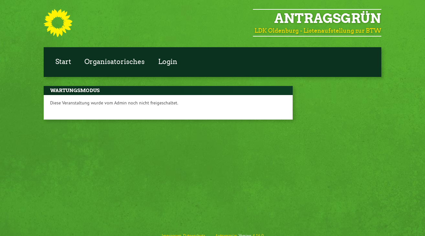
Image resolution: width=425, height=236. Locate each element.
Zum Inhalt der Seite (24, 15)
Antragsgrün (327, 18)
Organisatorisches (114, 62)
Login (167, 62)
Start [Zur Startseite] (63, 62)
